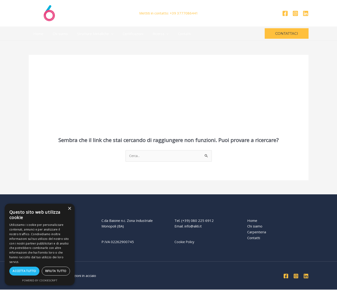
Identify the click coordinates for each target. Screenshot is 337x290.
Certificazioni (125, 33)
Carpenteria (256, 232)
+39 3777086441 (184, 13)
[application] (105, 34)
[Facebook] (285, 13)
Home (37, 33)
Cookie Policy (184, 242)
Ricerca (150, 34)
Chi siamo (56, 33)
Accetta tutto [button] (24, 271)
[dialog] (40, 244)
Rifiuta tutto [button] (55, 271)
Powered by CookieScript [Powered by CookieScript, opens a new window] (39, 280)
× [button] (69, 208)
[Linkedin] (306, 13)
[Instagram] (295, 13)
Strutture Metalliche (89, 34)
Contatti (171, 33)
